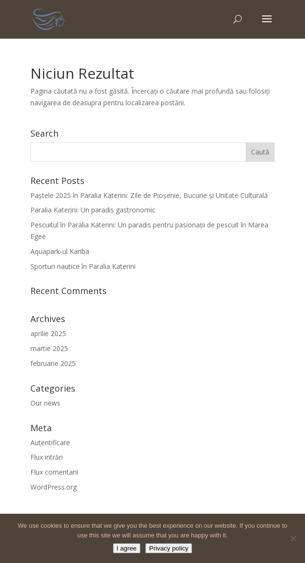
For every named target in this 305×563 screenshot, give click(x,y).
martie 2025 (49, 348)
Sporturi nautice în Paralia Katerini (83, 266)
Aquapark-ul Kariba (59, 251)
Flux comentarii (54, 472)
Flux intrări (46, 457)
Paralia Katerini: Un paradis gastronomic (92, 209)
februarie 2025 (53, 363)
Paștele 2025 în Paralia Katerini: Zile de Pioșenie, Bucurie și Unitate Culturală (149, 195)
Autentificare (50, 442)
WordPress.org (53, 487)
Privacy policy (168, 548)
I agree (127, 548)
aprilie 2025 (48, 333)
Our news (45, 403)
